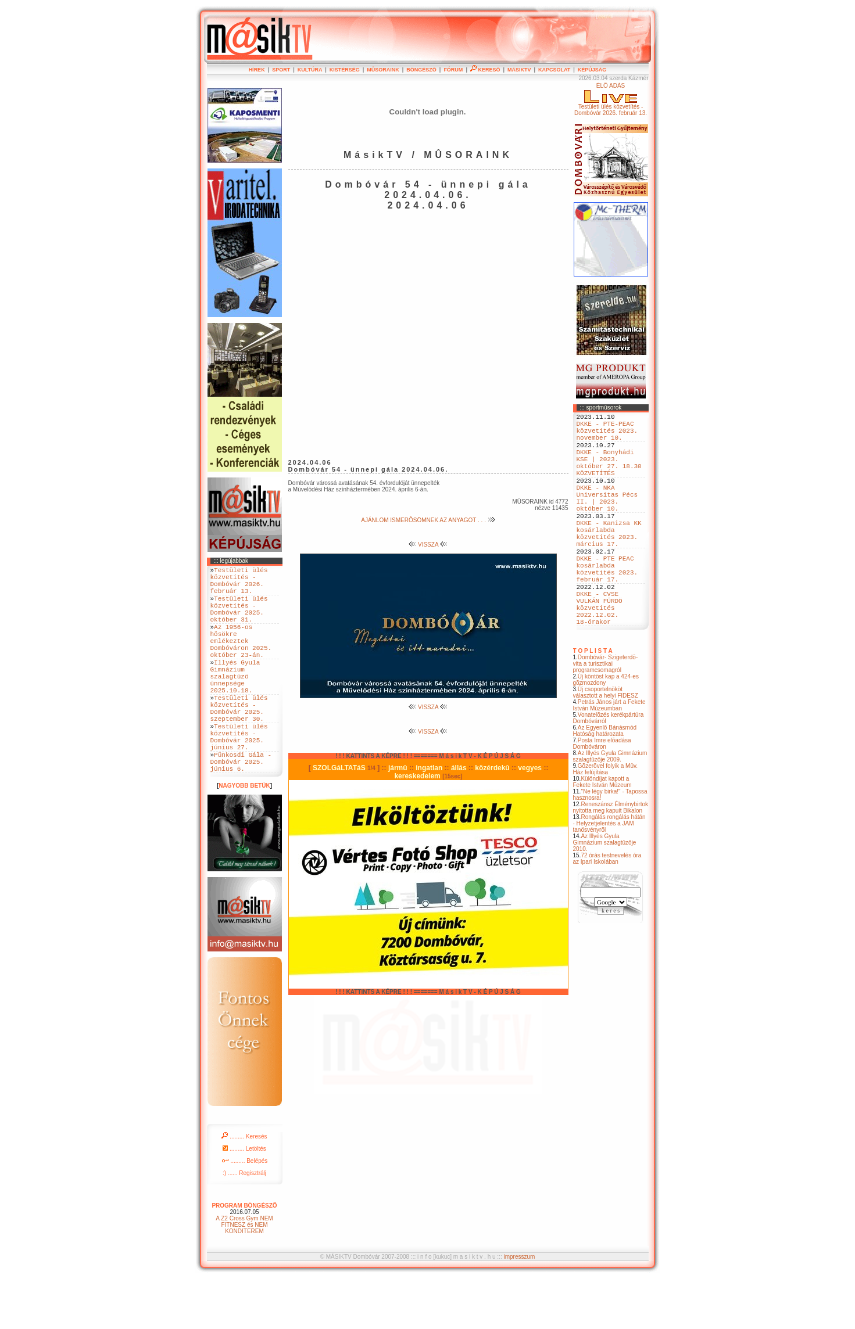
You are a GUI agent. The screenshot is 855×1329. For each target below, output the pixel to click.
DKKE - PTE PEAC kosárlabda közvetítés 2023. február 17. (607, 607)
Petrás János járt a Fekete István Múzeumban (609, 757)
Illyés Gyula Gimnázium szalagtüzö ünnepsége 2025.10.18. (235, 703)
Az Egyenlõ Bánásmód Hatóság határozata (605, 783)
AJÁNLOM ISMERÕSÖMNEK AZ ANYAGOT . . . (428, 520)
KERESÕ (485, 70)
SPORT (281, 70)
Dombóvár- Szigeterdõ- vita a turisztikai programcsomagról (605, 715)
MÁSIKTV (519, 70)
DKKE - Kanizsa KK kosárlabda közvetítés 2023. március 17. (609, 563)
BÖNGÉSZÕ (421, 70)
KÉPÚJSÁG (592, 70)
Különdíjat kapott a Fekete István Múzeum (602, 834)
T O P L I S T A (593, 703)
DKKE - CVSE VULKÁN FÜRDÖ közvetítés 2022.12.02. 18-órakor (600, 656)
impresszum (519, 1307)
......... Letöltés (244, 1199)
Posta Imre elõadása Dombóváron (602, 795)
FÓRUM (453, 70)
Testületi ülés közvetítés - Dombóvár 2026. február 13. (239, 584)
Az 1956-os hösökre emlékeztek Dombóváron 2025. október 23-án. (241, 659)
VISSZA (428, 544)
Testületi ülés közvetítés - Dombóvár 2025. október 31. (239, 619)
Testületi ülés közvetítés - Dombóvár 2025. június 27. (239, 779)
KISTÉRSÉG (345, 70)
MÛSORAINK (383, 70)
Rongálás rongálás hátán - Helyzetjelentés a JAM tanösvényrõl (609, 875)
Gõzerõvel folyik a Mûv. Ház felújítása (605, 821)
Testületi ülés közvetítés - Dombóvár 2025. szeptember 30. (239, 743)
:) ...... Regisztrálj (244, 1223)
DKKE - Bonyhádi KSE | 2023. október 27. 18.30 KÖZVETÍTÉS (609, 475)
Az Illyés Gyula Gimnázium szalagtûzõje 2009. (610, 808)
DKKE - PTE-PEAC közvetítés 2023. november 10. (607, 435)
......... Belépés (244, 1211)
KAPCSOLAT (554, 70)
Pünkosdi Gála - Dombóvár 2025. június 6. (241, 810)
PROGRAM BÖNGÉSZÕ (244, 1256)
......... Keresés (244, 1187)
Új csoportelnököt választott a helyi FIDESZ (605, 744)
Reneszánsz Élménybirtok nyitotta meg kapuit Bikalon (611, 859)
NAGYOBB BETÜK (244, 836)
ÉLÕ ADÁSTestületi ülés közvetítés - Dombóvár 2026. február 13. (610, 99)
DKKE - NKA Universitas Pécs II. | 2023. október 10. (607, 519)
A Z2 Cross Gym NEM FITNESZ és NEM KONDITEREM (244, 1275)
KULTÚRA (310, 70)
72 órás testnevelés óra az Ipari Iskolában (607, 910)
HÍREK (257, 70)
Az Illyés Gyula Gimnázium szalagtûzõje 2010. (604, 894)
